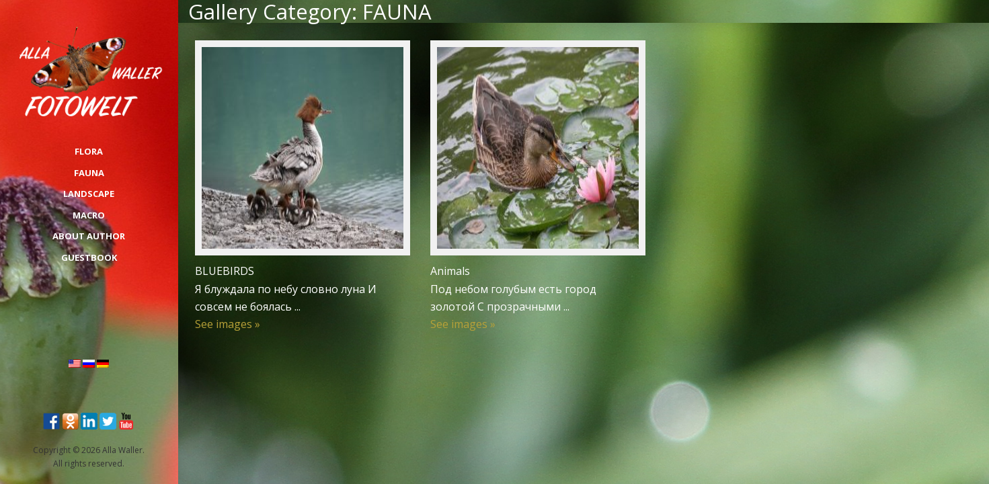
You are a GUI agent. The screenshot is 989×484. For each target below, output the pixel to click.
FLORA (89, 151)
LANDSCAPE (88, 194)
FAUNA (89, 173)
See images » (227, 324)
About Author (88, 236)
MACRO (89, 215)
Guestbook (89, 257)
